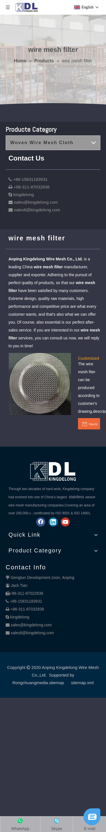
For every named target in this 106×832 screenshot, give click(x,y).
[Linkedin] (53, 521)
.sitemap (56, 682)
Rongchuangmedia (30, 682)
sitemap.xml (82, 682)
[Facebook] (40, 521)
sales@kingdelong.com (31, 625)
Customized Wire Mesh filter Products (88, 358)
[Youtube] (65, 521)
